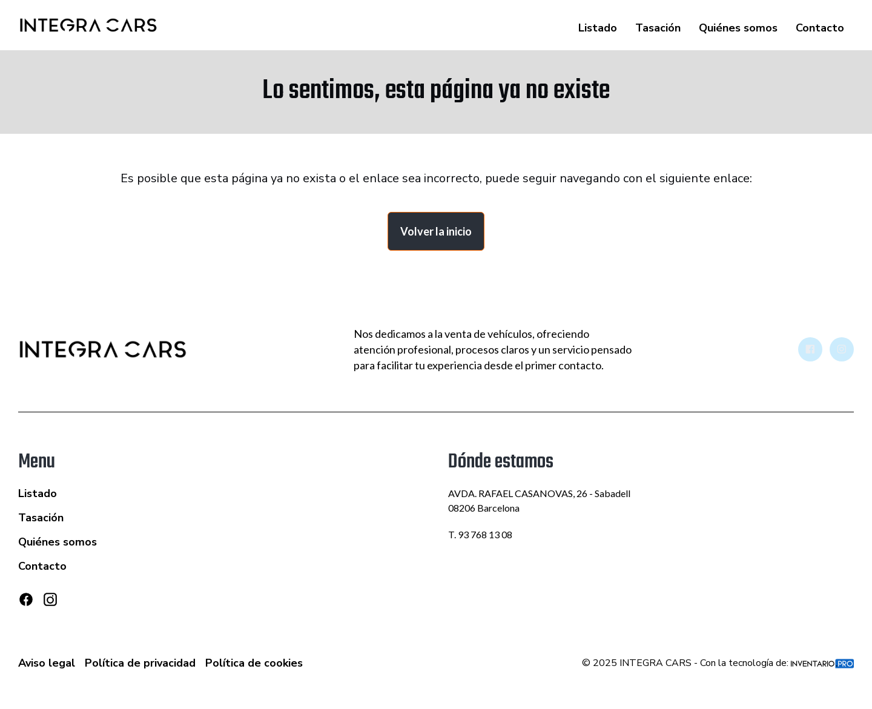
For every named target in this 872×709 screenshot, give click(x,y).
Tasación (658, 28)
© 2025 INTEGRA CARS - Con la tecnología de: (718, 663)
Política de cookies (254, 663)
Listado (597, 28)
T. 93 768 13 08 (480, 534)
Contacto (820, 28)
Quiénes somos (738, 28)
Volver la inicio (436, 231)
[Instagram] (50, 604)
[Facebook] (26, 599)
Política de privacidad (140, 663)
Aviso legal (46, 663)
